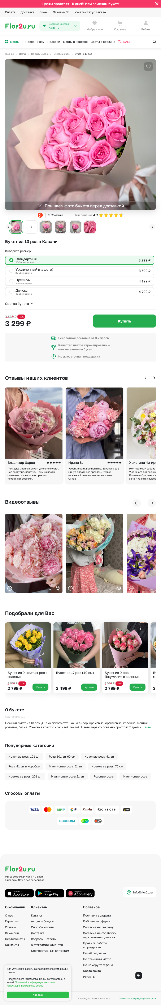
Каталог (36, 915)
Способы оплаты (42, 927)
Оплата (10, 12)
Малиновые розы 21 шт (67, 776)
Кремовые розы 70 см (107, 766)
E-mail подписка (94, 953)
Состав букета (19, 304)
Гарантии (12, 921)
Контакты (12, 944)
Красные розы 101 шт (24, 756)
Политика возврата (97, 915)
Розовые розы (103, 776)
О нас (43, 12)
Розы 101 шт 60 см (62, 756)
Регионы (89, 976)
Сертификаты (15, 939)
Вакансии (12, 933)
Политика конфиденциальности (137, 998)
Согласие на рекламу (98, 927)
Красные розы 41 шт (99, 756)
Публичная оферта (96, 921)
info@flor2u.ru (139, 892)
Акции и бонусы (42, 921)
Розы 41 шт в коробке (24, 766)
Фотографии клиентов (47, 944)
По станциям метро (97, 959)
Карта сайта (92, 970)
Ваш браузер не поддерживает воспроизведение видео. (33, 553)
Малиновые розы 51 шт (65, 766)
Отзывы (61, 12)
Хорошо (38, 994)
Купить (124, 321)
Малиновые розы (135, 776)
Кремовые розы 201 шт (25, 776)
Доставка (27, 12)
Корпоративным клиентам (50, 950)
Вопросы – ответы (43, 939)
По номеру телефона (98, 965)
